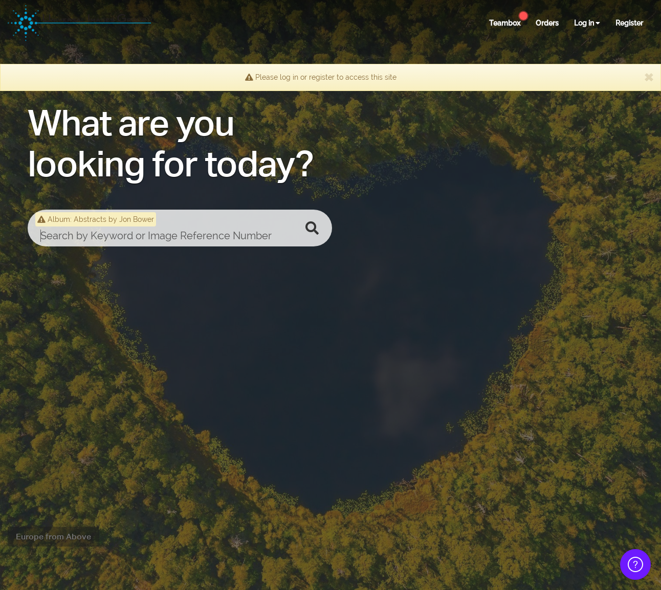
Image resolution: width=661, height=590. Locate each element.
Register (629, 23)
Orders (547, 23)
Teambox (504, 23)
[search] (164, 235)
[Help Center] (523, 16)
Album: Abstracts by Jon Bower (95, 219)
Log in (587, 23)
